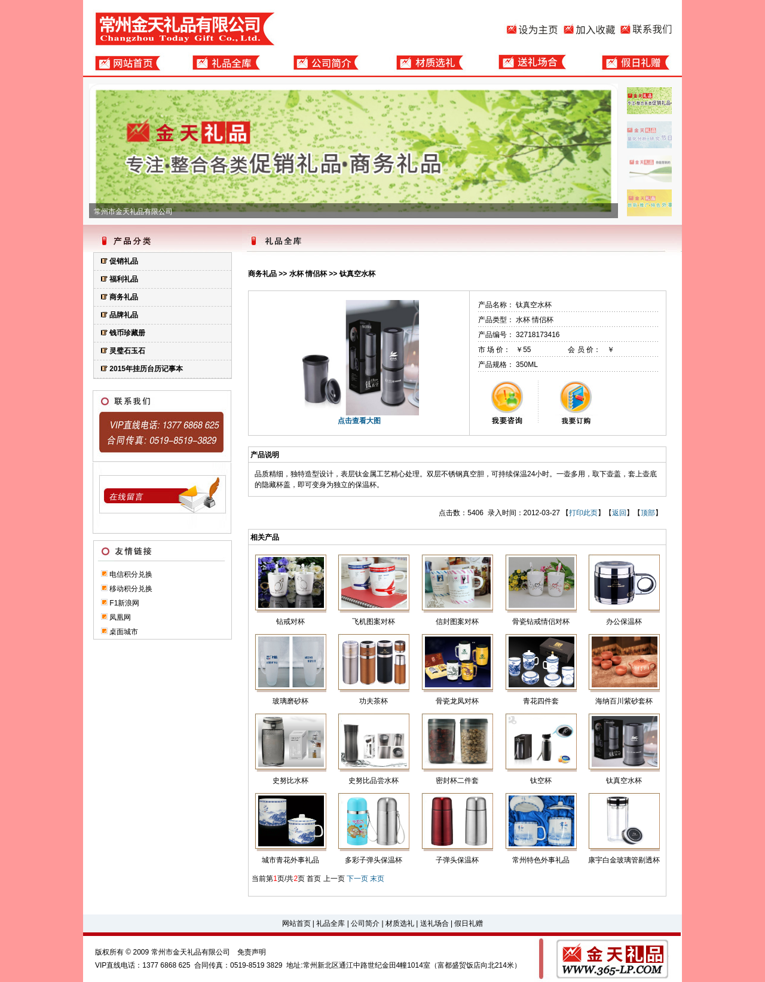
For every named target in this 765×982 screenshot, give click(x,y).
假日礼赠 (468, 923)
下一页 (357, 878)
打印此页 (583, 513)
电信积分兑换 (130, 574)
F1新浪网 (124, 603)
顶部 (648, 513)
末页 (377, 878)
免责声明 (251, 952)
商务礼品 (262, 274)
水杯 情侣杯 (308, 274)
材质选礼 (399, 923)
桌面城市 (123, 632)
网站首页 (296, 923)
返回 (619, 513)
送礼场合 (434, 923)
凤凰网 (120, 617)
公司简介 (365, 923)
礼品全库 (330, 923)
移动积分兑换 (130, 589)
